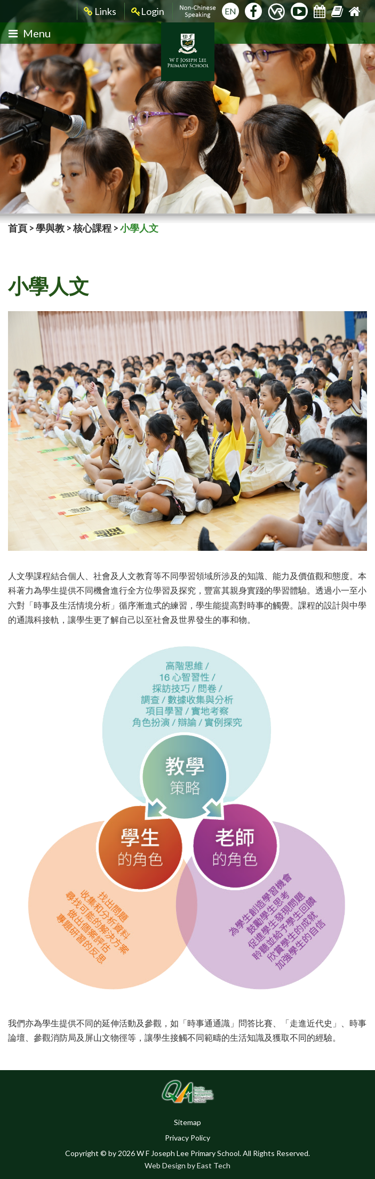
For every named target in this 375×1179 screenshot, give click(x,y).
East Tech (213, 1165)
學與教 (50, 228)
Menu (30, 33)
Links (100, 11)
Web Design (165, 1165)
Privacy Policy (187, 1137)
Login (147, 11)
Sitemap (187, 1122)
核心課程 (92, 228)
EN (230, 11)
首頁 (17, 228)
